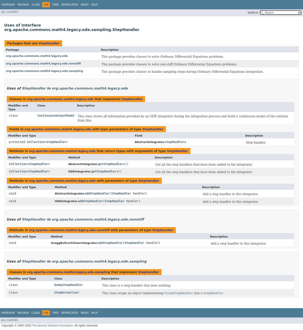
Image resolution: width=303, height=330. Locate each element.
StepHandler (49, 43)
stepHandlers (175, 142)
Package (23, 4)
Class (36, 4)
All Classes (9, 11)
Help (94, 4)
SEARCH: (253, 12)
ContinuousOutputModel (56, 115)
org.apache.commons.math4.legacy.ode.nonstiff (43, 63)
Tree (55, 4)
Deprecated (69, 4)
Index (85, 4)
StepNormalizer (66, 292)
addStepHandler (97, 193)
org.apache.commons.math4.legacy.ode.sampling (44, 71)
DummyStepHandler (68, 285)
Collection (36, 142)
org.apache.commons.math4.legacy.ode (37, 55)
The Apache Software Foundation (52, 325)
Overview (8, 4)
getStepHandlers (111, 164)
